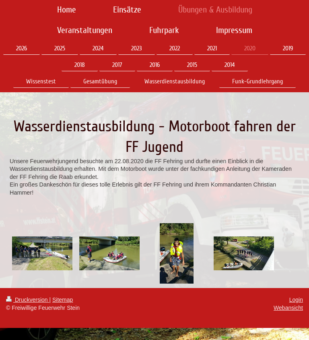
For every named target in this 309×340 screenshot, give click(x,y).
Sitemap (62, 299)
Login (296, 299)
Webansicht (288, 308)
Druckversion (27, 299)
